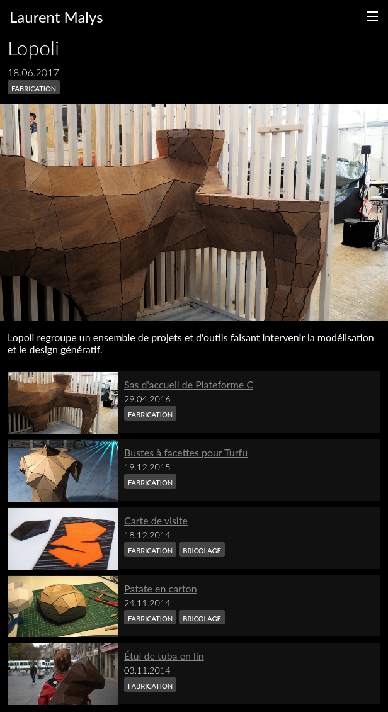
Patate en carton (160, 588)
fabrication (33, 87)
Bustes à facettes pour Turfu (186, 452)
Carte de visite (156, 520)
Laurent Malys (56, 17)
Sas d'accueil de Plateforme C (188, 384)
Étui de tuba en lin (164, 656)
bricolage (202, 549)
